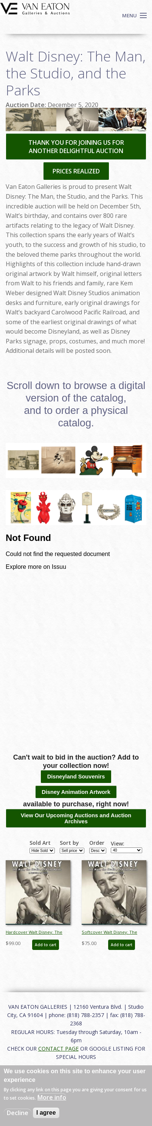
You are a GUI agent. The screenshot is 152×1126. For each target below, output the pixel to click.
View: (117, 843)
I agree (46, 1112)
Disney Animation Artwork (76, 792)
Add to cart (45, 944)
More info (51, 1097)
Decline (17, 1113)
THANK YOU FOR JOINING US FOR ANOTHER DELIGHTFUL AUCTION (76, 146)
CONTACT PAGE (58, 1048)
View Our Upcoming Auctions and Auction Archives (76, 818)
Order (96, 843)
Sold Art (40, 843)
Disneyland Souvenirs (76, 777)
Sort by (69, 843)
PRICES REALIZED (76, 171)
